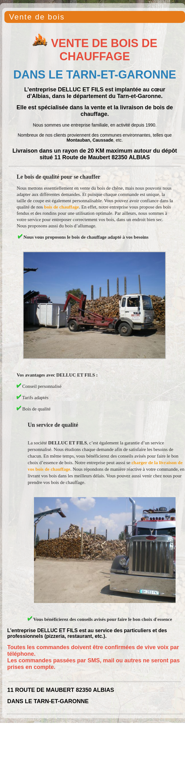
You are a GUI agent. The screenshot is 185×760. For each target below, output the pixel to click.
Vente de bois (37, 17)
